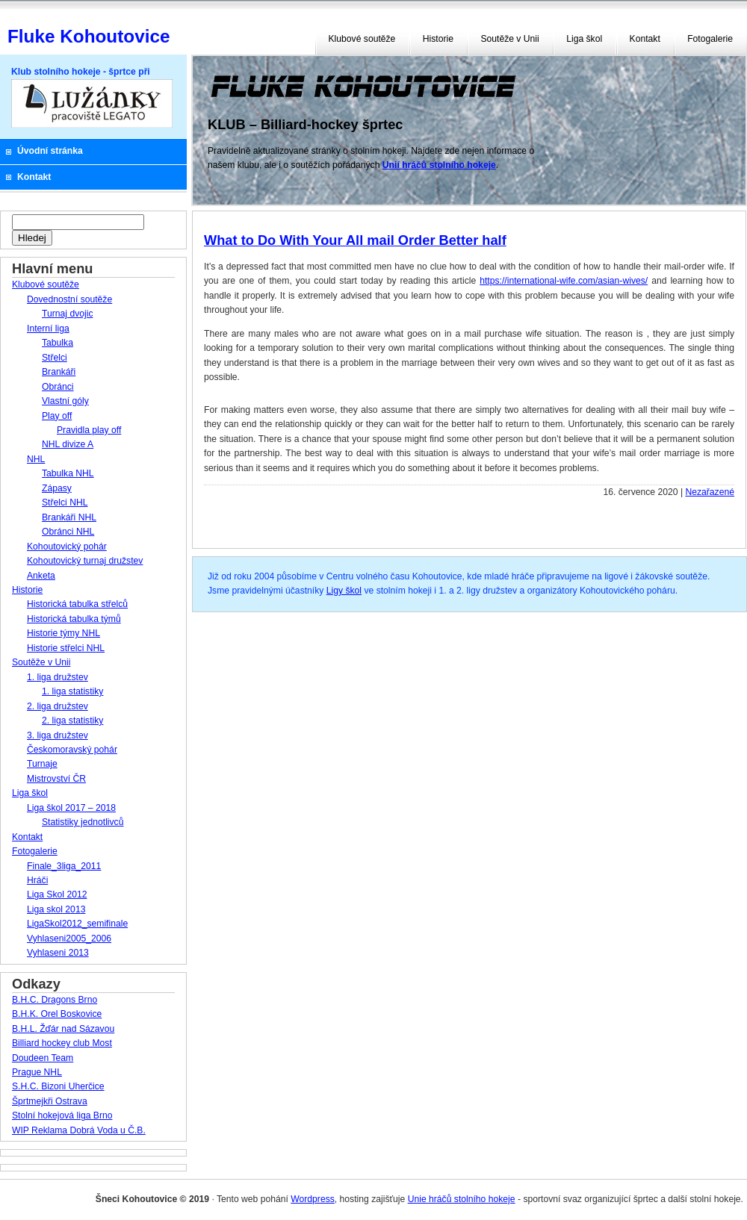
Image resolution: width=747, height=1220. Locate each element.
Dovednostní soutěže (69, 299)
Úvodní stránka (50, 151)
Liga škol (584, 39)
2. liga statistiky (72, 720)
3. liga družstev (57, 735)
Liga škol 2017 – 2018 (71, 808)
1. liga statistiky (72, 691)
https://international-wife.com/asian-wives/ (564, 281)
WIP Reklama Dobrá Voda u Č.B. (79, 1130)
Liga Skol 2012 (57, 894)
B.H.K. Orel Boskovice (57, 1014)
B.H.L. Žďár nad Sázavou (63, 1029)
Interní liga (48, 328)
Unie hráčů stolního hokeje (461, 1199)
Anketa (41, 575)
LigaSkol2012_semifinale (77, 923)
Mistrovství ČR (56, 779)
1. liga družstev (57, 677)
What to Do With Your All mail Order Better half (355, 240)
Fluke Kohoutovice (88, 36)
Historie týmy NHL (63, 633)
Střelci (54, 357)
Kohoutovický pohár (67, 546)
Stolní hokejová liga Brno (62, 1115)
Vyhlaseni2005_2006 (69, 938)
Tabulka (57, 342)
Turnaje (42, 764)
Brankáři (58, 372)
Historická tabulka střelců (77, 604)
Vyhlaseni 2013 (58, 952)
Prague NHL (37, 1072)
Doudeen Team (42, 1058)
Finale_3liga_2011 (64, 866)
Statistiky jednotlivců (82, 822)
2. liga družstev (57, 706)
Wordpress (313, 1199)
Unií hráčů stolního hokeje (439, 165)
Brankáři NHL (69, 517)
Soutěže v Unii (509, 39)
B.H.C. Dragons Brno (54, 1000)
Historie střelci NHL (66, 648)
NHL (36, 459)
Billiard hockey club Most (62, 1043)
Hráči (37, 880)
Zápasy (57, 488)
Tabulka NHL (68, 473)
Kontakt (645, 39)
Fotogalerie (710, 39)
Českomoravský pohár (72, 749)
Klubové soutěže (362, 39)
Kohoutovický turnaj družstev (85, 560)
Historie (438, 39)
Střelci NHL (64, 502)
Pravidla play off (89, 430)
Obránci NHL (68, 531)
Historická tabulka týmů (74, 619)
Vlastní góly (65, 401)
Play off (57, 416)
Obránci (58, 387)
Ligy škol (344, 590)
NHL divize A (67, 444)
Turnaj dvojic (67, 313)
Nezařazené (709, 492)
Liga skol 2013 (56, 909)
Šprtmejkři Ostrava (49, 1101)
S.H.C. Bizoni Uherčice (58, 1086)
